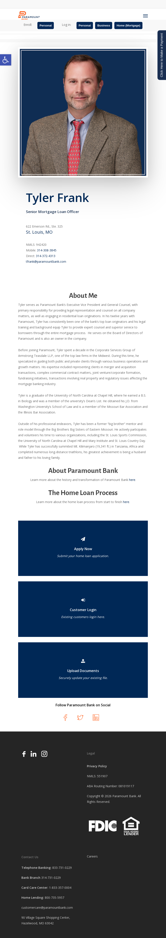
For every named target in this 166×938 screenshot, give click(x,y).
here (132, 480)
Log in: (66, 25)
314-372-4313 (45, 256)
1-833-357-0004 (60, 888)
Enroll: (28, 25)
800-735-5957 (54, 897)
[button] (5, 60)
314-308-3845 (46, 250)
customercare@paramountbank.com (47, 907)
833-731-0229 (62, 868)
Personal (46, 25)
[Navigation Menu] (145, 15)
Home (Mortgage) (128, 25)
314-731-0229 (51, 878)
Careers (92, 856)
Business (103, 25)
